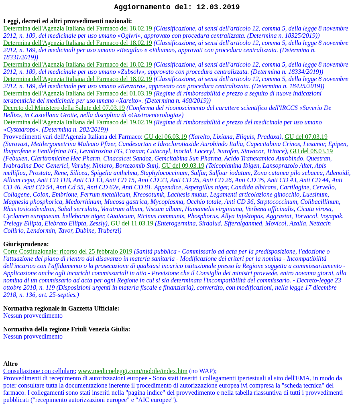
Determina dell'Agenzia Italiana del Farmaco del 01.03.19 (77, 93)
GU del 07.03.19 (306, 136)
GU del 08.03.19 (311, 151)
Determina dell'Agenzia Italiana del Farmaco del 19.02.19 (77, 122)
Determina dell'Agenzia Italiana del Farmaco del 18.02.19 (77, 28)
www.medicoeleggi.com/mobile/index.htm (132, 370)
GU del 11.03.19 (132, 223)
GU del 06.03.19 (165, 136)
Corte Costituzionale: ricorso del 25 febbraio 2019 (67, 251)
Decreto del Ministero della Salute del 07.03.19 (64, 107)
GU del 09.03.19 (182, 165)
